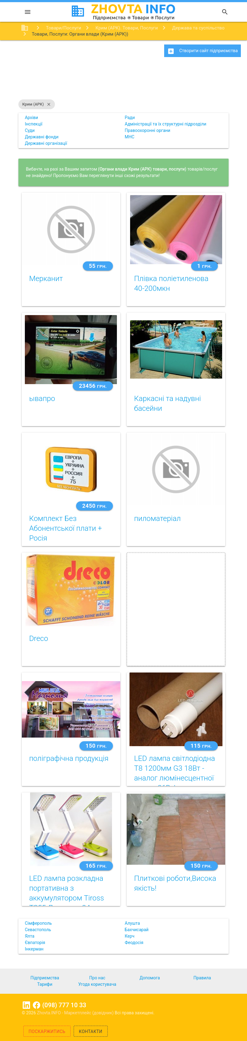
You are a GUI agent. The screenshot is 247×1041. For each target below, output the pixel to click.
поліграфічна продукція (69, 758)
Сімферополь (38, 923)
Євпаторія (35, 942)
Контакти (90, 1031)
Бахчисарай (137, 929)
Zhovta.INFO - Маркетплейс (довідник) (76, 1012)
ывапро (42, 398)
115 (201, 745)
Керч (130, 936)
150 (96, 745)
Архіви (31, 117)
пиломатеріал (157, 518)
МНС (129, 136)
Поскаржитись (47, 1031)
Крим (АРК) (36, 104)
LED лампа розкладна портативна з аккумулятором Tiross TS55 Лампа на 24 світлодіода (66, 898)
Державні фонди (42, 136)
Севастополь (38, 929)
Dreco (38, 638)
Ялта (29, 936)
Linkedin (26, 1005)
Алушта (132, 923)
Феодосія (134, 942)
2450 (94, 506)
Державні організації (46, 143)
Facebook (36, 1005)
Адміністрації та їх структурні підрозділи (165, 123)
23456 (93, 386)
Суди (30, 130)
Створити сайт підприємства (202, 51)
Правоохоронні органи (147, 130)
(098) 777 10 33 (64, 1005)
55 (98, 266)
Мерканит (46, 278)
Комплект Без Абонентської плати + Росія (65, 528)
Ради (130, 117)
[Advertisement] (123, 81)
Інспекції (33, 123)
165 (96, 865)
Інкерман (34, 949)
